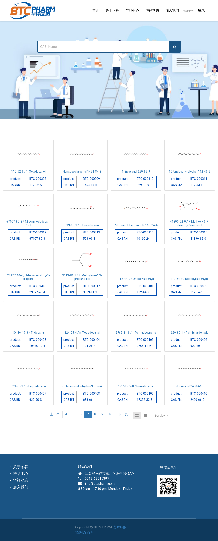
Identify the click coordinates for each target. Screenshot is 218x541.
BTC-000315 (198, 232)
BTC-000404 (91, 340)
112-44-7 (143, 292)
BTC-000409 (145, 393)
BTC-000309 (91, 179)
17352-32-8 (144, 400)
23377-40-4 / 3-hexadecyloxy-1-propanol (28, 277)
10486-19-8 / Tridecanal (28, 333)
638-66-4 (89, 400)
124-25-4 (89, 346)
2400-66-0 (197, 400)
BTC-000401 (145, 286)
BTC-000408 (91, 393)
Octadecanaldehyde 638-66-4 (82, 386)
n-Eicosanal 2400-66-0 (189, 386)
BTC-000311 (198, 179)
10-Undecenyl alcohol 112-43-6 (189, 171)
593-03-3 (89, 238)
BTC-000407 (37, 393)
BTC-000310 (145, 179)
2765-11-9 (144, 346)
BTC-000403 (37, 340)
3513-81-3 (90, 292)
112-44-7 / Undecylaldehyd (136, 279)
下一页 (123, 414)
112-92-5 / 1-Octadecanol (28, 171)
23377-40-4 (37, 292)
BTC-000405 (145, 340)
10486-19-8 (37, 346)
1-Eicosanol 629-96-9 (136, 171)
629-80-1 (196, 346)
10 (110, 414)
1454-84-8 (90, 185)
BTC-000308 (37, 179)
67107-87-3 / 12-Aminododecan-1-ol (28, 223)
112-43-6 (196, 185)
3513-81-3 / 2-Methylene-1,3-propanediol (82, 277)
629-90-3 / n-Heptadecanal (28, 386)
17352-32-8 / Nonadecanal (135, 386)
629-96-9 (143, 185)
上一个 (55, 414)
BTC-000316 (37, 286)
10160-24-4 (144, 238)
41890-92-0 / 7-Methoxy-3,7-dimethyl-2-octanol (189, 223)
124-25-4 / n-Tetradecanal (82, 333)
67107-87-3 (37, 238)
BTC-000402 (198, 286)
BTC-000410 (198, 393)
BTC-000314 (145, 232)
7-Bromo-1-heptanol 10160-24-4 (136, 225)
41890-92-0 (198, 238)
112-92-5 (35, 185)
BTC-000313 (91, 232)
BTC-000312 (37, 232)
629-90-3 (35, 400)
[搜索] (175, 47)
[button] (161, 415)
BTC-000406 (198, 340)
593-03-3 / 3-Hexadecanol (82, 225)
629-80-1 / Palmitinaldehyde (189, 333)
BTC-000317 (91, 286)
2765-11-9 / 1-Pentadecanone (136, 333)
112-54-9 (196, 292)
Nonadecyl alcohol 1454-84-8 (82, 171)
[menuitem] (95, 11)
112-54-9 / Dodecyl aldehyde (189, 279)
